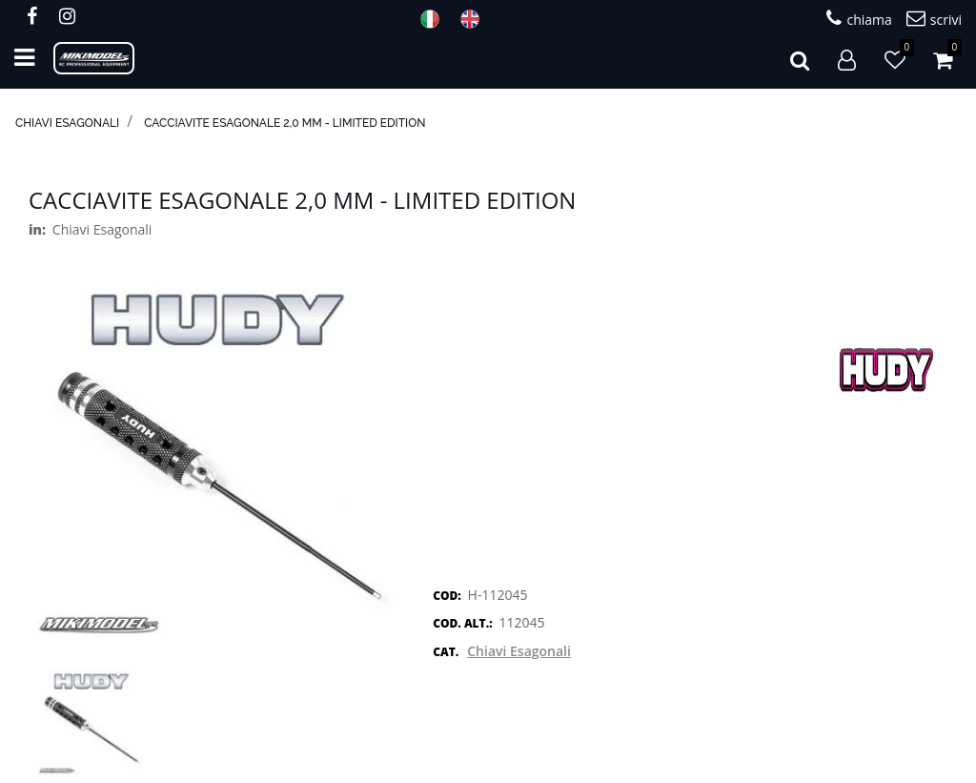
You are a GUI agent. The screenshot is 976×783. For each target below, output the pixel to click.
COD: (447, 595)
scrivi (934, 19)
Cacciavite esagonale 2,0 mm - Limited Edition (284, 123)
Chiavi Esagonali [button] (519, 651)
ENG (475, 19)
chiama (858, 19)
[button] (800, 58)
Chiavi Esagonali (67, 123)
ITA (435, 19)
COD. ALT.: (462, 623)
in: (37, 229)
